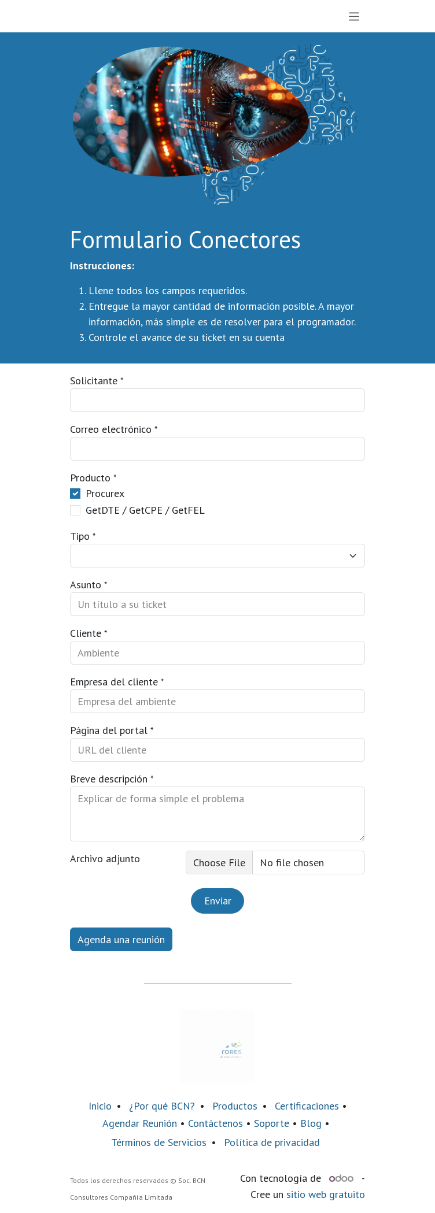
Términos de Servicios (159, 1142)
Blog (312, 1123)
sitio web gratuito (325, 1194)
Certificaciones (307, 1105)
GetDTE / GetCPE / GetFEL (145, 510)
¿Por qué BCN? (162, 1105)
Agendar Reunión (139, 1123)
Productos (234, 1105)
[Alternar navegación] (354, 16)
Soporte (271, 1123)
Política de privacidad (272, 1142)
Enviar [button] (217, 900)
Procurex (105, 493)
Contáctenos (215, 1123)
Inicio (100, 1105)
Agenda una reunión (121, 939)
